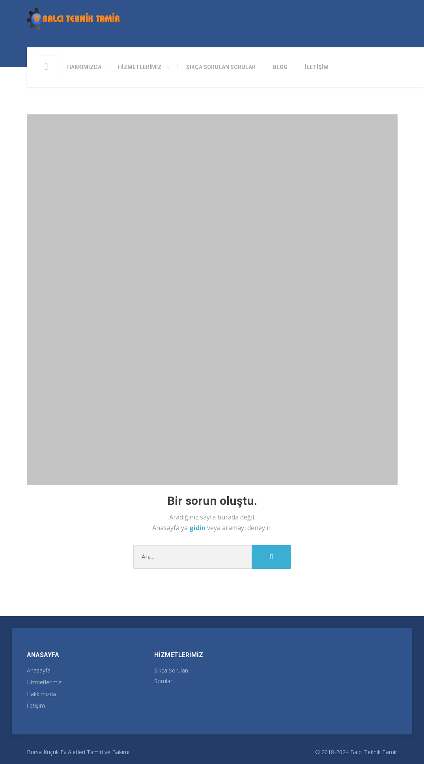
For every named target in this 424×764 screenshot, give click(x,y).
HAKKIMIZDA (84, 67)
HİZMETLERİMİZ (140, 67)
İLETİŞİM (317, 67)
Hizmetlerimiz (44, 682)
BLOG (280, 67)
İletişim (36, 705)
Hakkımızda (41, 694)
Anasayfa (38, 670)
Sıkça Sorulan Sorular (171, 676)
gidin (198, 527)
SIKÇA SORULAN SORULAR (221, 67)
